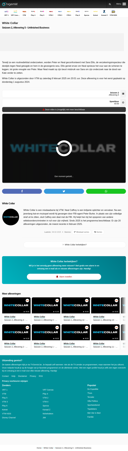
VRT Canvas (48, 390)
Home (39, 448)
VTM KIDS (6, 414)
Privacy (33, 376)
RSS (41, 376)
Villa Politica (92, 401)
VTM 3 (5, 402)
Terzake (90, 397)
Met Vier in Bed (93, 413)
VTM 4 (45, 402)
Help (13, 376)
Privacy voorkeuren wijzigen (15, 381)
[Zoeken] (110, 4)
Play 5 (4, 398)
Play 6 (4, 406)
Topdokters (92, 409)
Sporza (46, 406)
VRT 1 (4, 390)
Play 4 (45, 394)
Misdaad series (81, 232)
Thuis (89, 393)
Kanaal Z (46, 410)
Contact (5, 376)
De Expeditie (92, 389)
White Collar (8, 203)
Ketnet (5, 410)
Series (98, 232)
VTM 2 (45, 398)
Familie (90, 417)
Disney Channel (9, 417)
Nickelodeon (48, 414)
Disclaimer (22, 376)
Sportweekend (93, 405)
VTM (4, 394)
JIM (44, 417)
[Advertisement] (62, 42)
